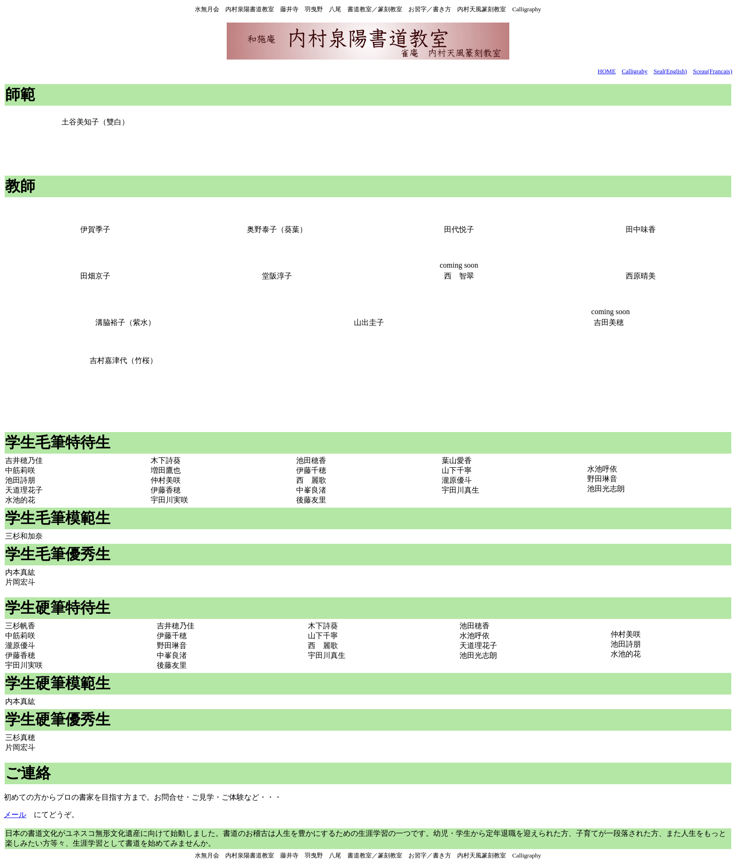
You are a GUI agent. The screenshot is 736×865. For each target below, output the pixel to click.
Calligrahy (635, 71)
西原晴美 (641, 276)
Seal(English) (670, 71)
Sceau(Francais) (712, 71)
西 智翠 (459, 276)
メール (15, 815)
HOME (606, 71)
